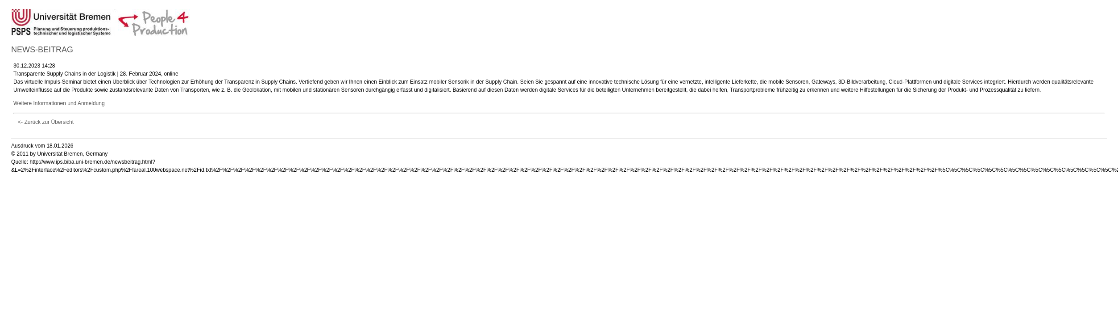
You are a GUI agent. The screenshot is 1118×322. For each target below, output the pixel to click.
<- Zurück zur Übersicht (46, 122)
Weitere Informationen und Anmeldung (59, 103)
